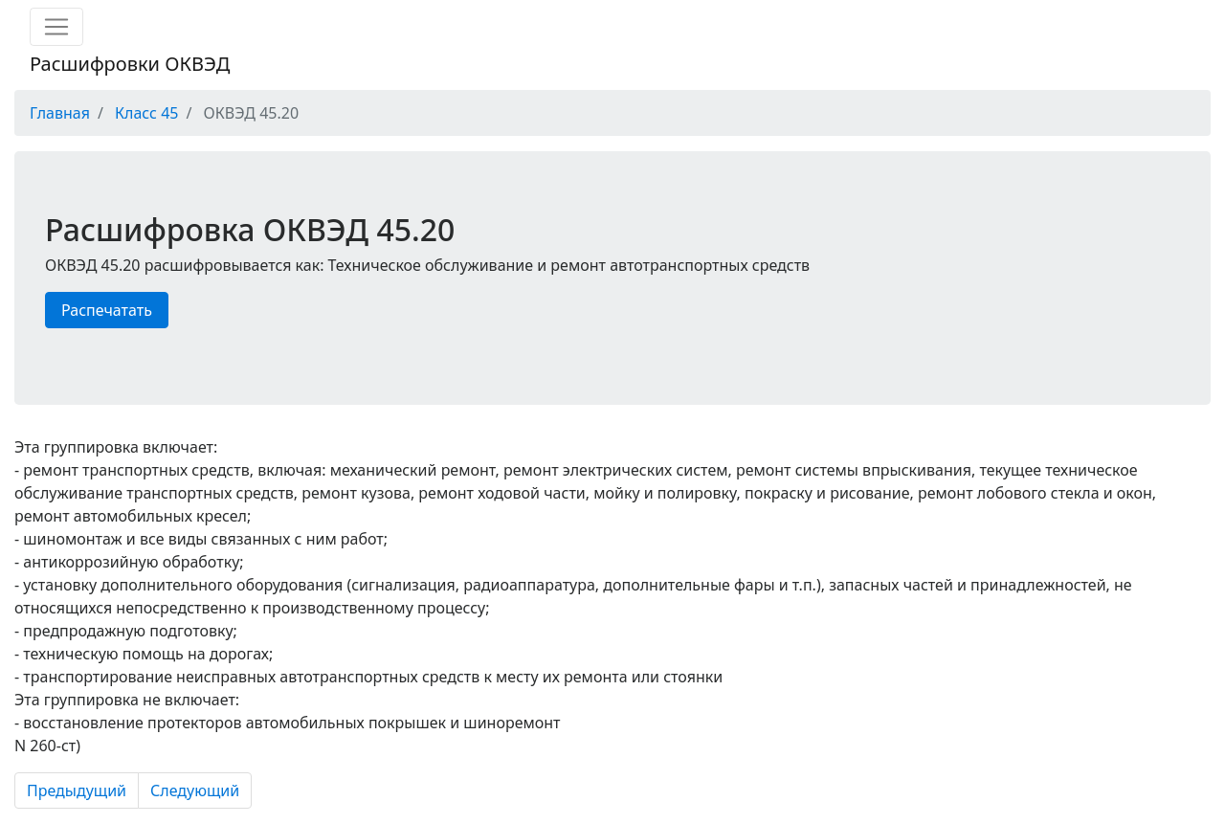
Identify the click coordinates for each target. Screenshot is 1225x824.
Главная (60, 112)
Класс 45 (146, 112)
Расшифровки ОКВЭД (130, 64)
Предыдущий (76, 790)
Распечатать (106, 310)
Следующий (194, 790)
